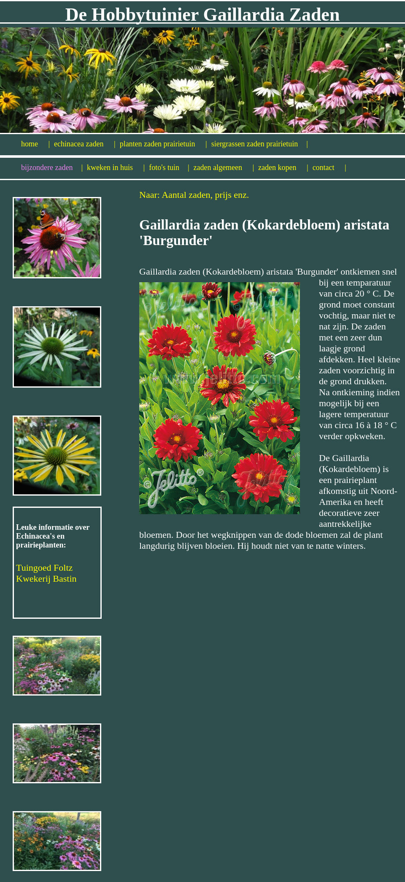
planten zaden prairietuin (163, 144)
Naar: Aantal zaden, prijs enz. (194, 194)
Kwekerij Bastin (46, 578)
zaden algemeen (224, 167)
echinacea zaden (85, 144)
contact (329, 167)
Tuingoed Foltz (44, 567)
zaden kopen (283, 167)
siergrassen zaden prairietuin (259, 144)
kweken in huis (116, 167)
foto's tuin (169, 167)
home (35, 144)
